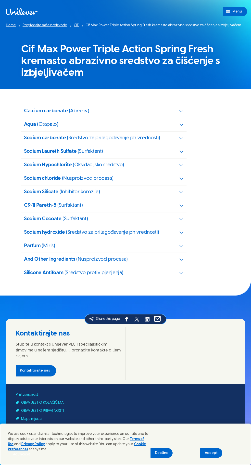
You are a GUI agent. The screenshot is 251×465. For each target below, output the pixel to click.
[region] (125, 444)
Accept (211, 453)
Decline (161, 453)
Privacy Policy (33, 444)
